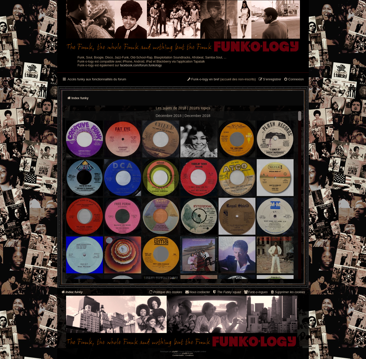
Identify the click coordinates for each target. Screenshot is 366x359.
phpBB (174, 351)
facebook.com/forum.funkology (141, 65)
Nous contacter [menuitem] (197, 292)
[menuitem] (294, 79)
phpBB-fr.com (187, 353)
